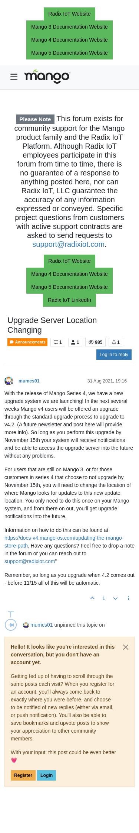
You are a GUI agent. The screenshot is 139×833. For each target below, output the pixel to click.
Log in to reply (114, 354)
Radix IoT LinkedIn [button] (69, 300)
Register (23, 775)
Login (46, 775)
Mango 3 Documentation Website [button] (69, 27)
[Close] (125, 647)
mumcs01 (29, 381)
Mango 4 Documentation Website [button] (69, 40)
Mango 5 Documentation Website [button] (69, 53)
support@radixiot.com (68, 244)
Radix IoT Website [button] (70, 14)
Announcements (27, 342)
